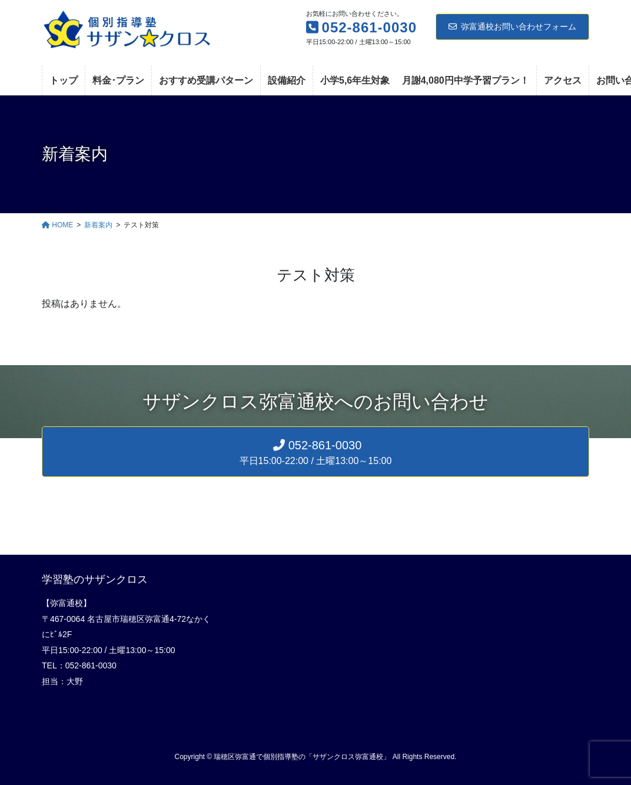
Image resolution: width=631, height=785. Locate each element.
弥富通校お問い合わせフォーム (512, 26)
